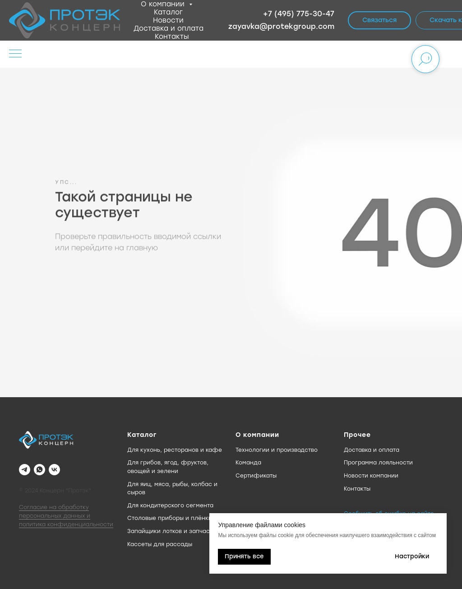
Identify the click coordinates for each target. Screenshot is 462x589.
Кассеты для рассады (159, 544)
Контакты (172, 36)
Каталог (168, 12)
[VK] (54, 469)
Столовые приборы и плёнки (169, 518)
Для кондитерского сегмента (170, 505)
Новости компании (371, 476)
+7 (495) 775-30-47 (298, 13)
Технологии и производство (277, 450)
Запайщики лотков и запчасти (171, 531)
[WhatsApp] (39, 469)
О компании (164, 4)
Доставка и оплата (168, 28)
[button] (379, 20)
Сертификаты (256, 476)
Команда (248, 462)
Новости (168, 20)
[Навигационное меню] (15, 54)
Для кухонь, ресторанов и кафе (174, 450)
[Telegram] (24, 469)
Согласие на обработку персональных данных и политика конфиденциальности (66, 515)
